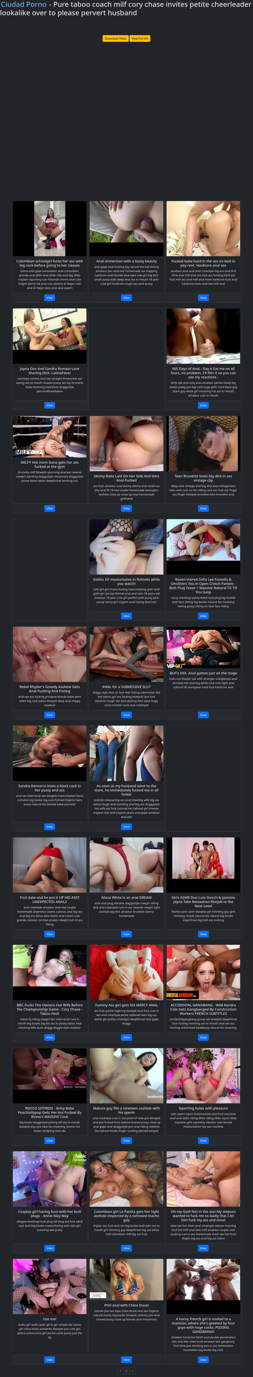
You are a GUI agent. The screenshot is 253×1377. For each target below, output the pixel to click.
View (50, 298)
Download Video (115, 38)
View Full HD (140, 38)
